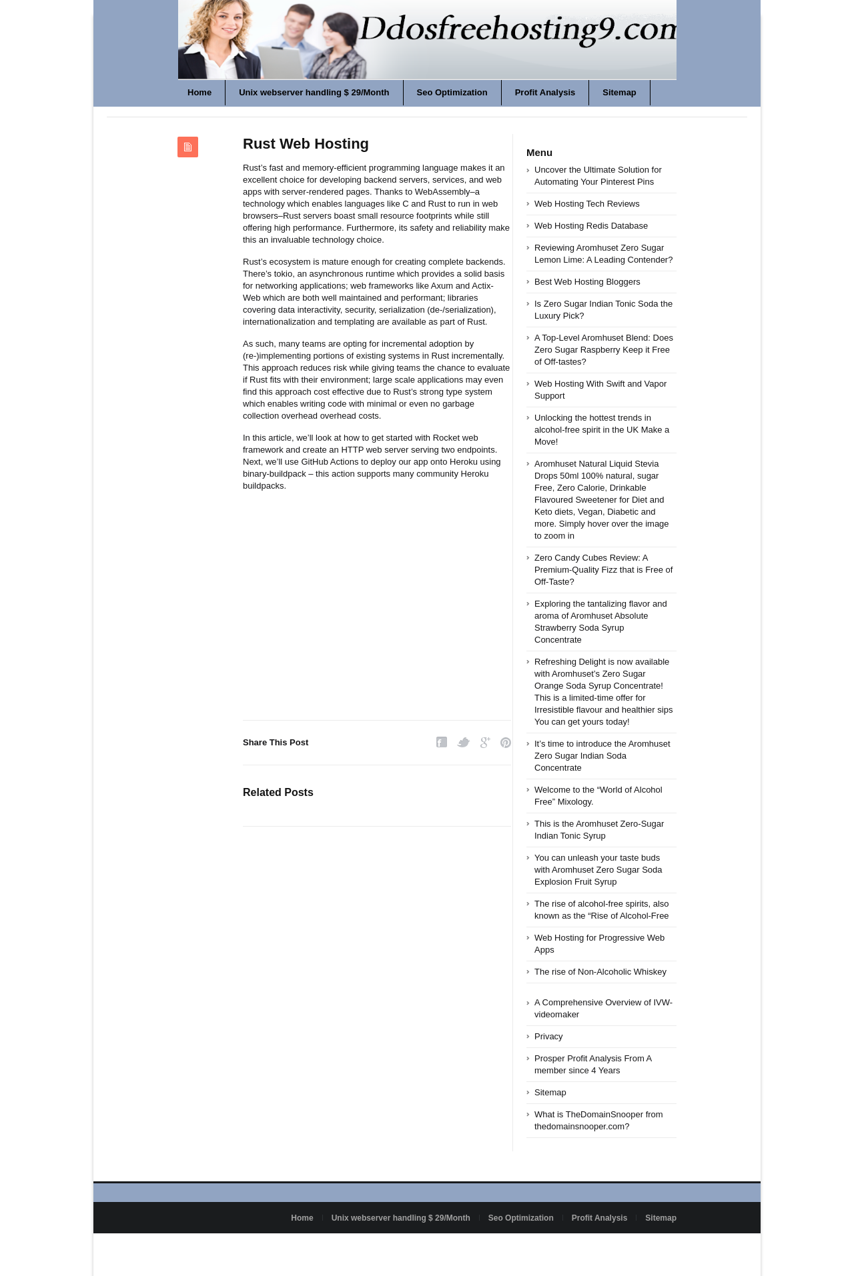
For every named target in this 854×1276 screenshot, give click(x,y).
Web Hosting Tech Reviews (587, 204)
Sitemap (619, 92)
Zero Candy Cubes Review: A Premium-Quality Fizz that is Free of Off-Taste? (603, 570)
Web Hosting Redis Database (591, 226)
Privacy (548, 1036)
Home (199, 92)
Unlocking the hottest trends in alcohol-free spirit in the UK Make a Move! (601, 430)
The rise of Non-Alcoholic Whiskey (600, 972)
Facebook (441, 742)
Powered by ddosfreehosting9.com (239, 1248)
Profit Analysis (545, 92)
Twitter (463, 742)
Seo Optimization (452, 92)
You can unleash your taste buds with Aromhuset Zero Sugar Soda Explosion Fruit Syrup (598, 870)
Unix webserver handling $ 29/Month (314, 92)
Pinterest (505, 742)
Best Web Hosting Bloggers (587, 282)
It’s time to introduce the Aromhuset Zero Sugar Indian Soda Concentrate (602, 756)
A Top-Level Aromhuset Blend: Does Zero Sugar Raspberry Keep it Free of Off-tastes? (603, 350)
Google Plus (485, 742)
